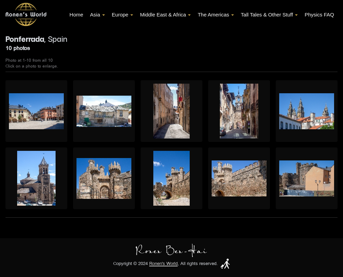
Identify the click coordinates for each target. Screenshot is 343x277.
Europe (122, 14)
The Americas (216, 14)
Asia (97, 14)
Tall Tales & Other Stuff (269, 14)
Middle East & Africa (165, 14)
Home (76, 14)
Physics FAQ (319, 14)
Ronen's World (163, 264)
